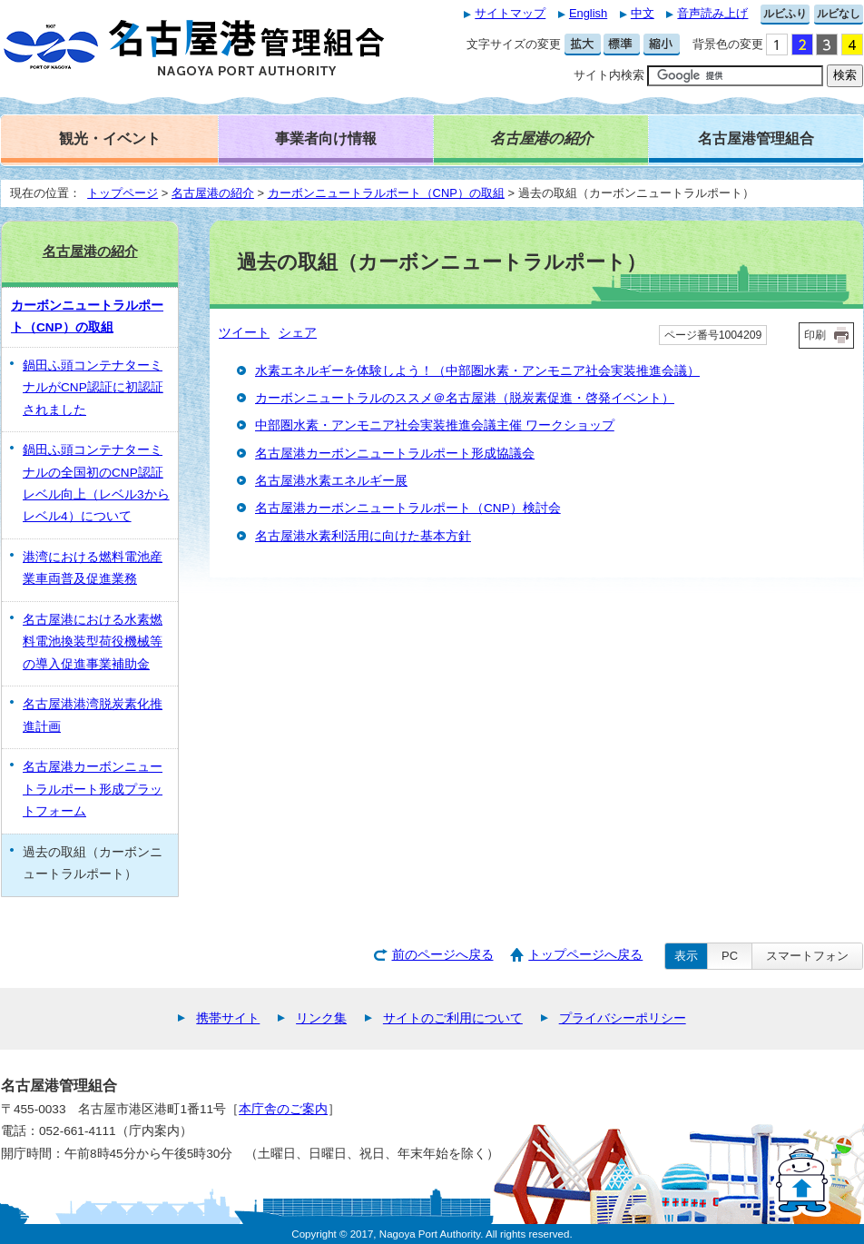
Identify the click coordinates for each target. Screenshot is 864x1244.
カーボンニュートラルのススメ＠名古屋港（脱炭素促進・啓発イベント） (464, 398)
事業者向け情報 (326, 138)
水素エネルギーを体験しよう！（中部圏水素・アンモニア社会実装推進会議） (477, 371)
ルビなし (838, 13)
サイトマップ (510, 13)
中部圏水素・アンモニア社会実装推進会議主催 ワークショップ (434, 425)
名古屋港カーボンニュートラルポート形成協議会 (395, 453)
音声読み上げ (712, 13)
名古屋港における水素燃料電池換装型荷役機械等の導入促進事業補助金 (92, 642)
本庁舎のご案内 (283, 1109)
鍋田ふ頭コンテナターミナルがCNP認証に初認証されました (93, 388)
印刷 (815, 335)
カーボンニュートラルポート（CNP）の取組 (386, 193)
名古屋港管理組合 (756, 138)
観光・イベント (110, 138)
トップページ (122, 193)
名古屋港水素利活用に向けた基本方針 (363, 536)
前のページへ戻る (443, 955)
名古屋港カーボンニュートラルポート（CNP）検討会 (408, 508)
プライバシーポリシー (622, 1018)
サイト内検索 (609, 75)
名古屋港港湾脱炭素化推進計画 (92, 715)
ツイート (244, 333)
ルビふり (785, 13)
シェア (298, 333)
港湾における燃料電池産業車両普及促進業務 (92, 568)
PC (730, 956)
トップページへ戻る (585, 955)
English (588, 13)
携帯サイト (228, 1018)
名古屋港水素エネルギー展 (331, 481)
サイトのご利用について (453, 1018)
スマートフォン (807, 956)
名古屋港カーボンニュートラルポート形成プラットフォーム (92, 789)
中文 (642, 13)
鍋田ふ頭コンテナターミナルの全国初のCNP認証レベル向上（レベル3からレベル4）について (96, 483)
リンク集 (321, 1018)
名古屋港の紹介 (213, 193)
